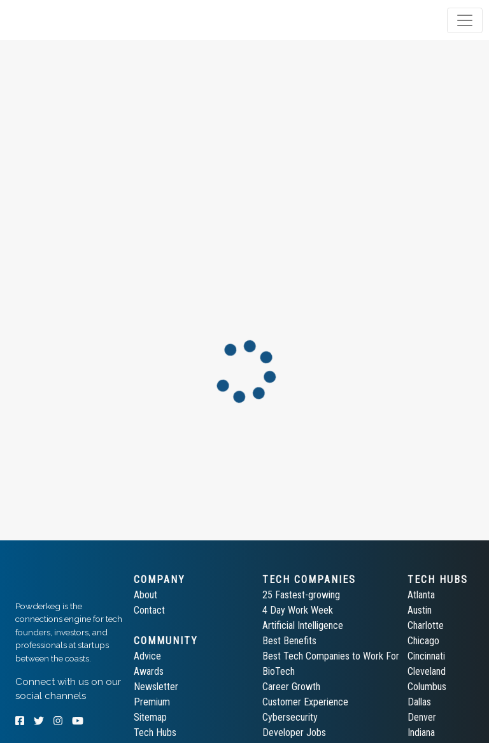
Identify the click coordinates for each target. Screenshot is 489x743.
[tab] (59, 20)
